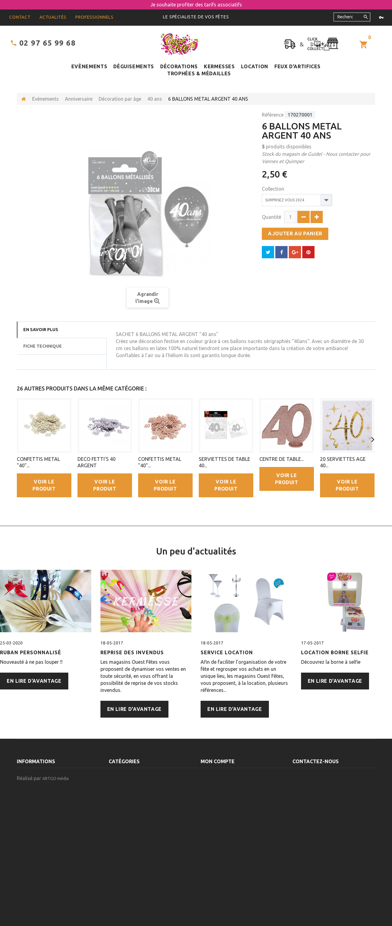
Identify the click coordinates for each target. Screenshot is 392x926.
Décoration (122, 859)
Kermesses (219, 66)
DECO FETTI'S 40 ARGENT (96, 462)
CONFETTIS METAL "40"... (38, 462)
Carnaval (119, 824)
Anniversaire (78, 99)
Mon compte (218, 761)
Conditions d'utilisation (44, 806)
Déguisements (133, 66)
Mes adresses (216, 797)
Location (254, 66)
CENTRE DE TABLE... (281, 459)
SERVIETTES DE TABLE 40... (224, 462)
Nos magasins (32, 797)
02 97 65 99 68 (47, 43)
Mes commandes (219, 771)
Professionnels (94, 17)
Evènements (89, 66)
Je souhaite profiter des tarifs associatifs (196, 4)
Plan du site (30, 824)
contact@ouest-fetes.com (325, 844)
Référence (273, 115)
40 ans (154, 99)
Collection (273, 189)
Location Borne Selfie (335, 652)
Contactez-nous (35, 788)
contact (20, 17)
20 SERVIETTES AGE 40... (343, 462)
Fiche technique (42, 346)
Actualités (53, 17)
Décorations (179, 66)
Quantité (271, 217)
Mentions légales (36, 815)
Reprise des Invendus (132, 652)
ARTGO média (55, 905)
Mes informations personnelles (236, 806)
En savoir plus (40, 329)
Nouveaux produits (38, 780)
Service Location (227, 652)
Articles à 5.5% (125, 877)
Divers (116, 868)
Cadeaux (118, 833)
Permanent (121, 842)
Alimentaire (121, 886)
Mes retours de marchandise (233, 780)
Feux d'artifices (297, 66)
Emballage (121, 851)
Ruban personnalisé (30, 652)
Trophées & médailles (199, 73)
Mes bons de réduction (226, 815)
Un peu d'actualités (196, 551)
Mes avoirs (212, 788)
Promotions (30, 771)
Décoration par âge (120, 99)
